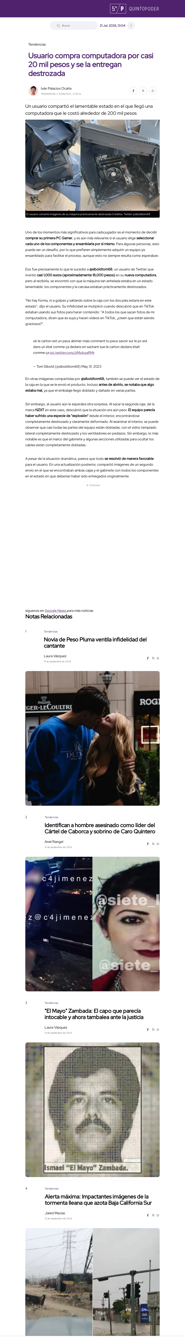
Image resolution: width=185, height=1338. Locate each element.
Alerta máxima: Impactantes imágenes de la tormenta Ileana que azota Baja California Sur (98, 1199)
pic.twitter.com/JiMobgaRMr (72, 352)
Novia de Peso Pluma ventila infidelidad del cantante (95, 642)
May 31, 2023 (91, 366)
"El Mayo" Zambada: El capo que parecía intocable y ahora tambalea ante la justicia (94, 1014)
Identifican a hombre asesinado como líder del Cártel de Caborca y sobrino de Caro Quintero (100, 828)
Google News (56, 610)
